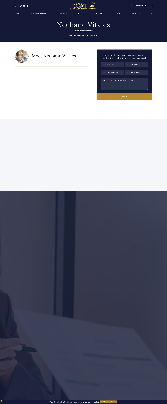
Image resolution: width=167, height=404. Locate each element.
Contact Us (142, 6)
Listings (63, 13)
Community (117, 13)
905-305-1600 (91, 35)
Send (124, 96)
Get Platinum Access (108, 402)
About (17, 13)
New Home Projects (39, 13)
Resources (137, 13)
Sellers (81, 13)
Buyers (99, 13)
